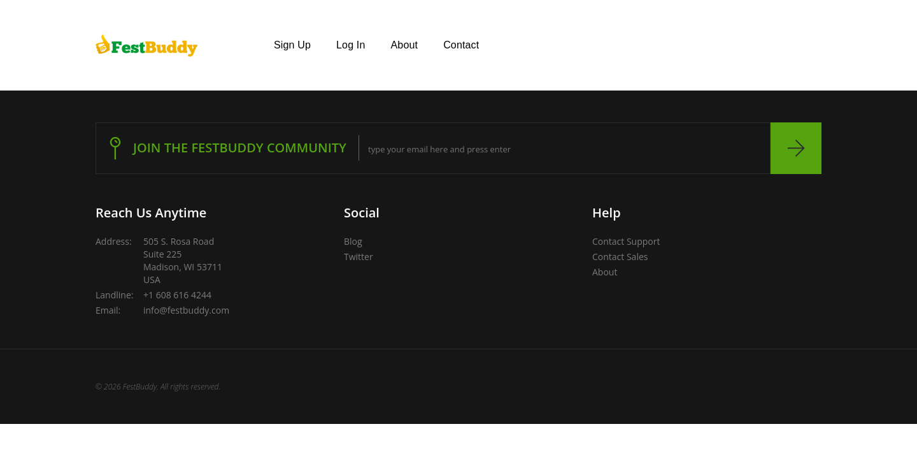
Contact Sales (620, 257)
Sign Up (292, 45)
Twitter (358, 257)
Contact (461, 45)
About (404, 45)
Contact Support (626, 241)
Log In (350, 45)
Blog (353, 241)
